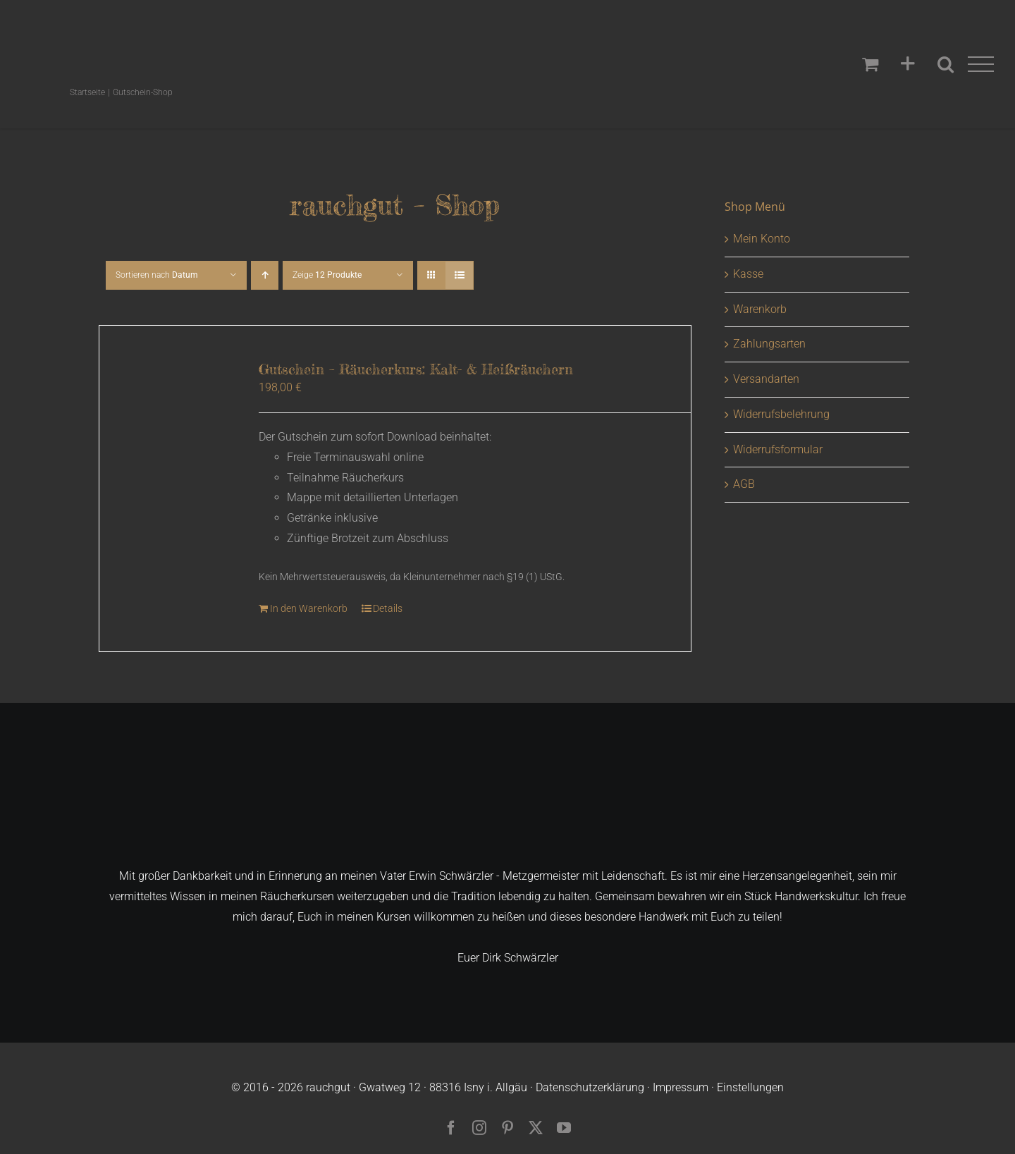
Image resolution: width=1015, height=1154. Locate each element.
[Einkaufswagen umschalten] (870, 64)
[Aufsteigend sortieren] (264, 275)
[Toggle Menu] (981, 64)
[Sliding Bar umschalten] (907, 64)
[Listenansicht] (459, 275)
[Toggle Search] (945, 64)
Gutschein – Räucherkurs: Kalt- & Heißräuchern (416, 369)
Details (387, 608)
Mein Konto (761, 238)
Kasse (748, 274)
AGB (744, 484)
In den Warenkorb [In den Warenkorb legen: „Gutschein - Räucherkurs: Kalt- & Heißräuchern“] (308, 608)
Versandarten (766, 379)
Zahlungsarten (769, 343)
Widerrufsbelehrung (781, 414)
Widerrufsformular (778, 449)
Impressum (680, 1087)
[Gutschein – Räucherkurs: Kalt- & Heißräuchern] (167, 429)
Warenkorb (760, 309)
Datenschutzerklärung (590, 1087)
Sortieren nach (157, 275)
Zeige (327, 275)
